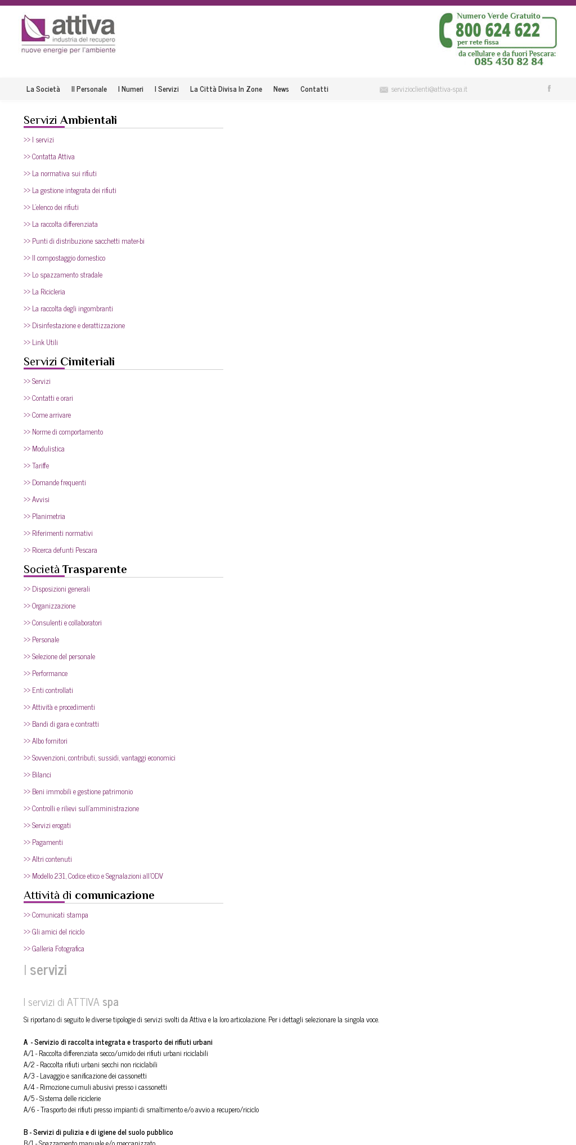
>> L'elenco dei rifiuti (51, 207)
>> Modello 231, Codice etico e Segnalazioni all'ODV (93, 876)
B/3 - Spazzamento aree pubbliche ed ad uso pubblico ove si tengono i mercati (301, 329)
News (281, 89)
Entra (507, 997)
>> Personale (41, 639)
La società (43, 89)
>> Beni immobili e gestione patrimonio (78, 791)
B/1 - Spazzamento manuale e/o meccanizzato (259, 306)
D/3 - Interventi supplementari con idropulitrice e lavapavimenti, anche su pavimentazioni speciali (331, 554)
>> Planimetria (44, 516)
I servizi (167, 89)
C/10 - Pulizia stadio (221, 475)
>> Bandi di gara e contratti (61, 724)
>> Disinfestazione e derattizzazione (74, 325)
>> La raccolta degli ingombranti (68, 308)
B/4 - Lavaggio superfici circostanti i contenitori (258, 340)
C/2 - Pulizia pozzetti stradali (234, 385)
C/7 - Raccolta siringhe (224, 442)
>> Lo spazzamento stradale (63, 274)
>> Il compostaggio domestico (64, 257)
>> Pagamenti (43, 842)
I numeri (130, 89)
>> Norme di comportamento (63, 431)
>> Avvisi (37, 499)
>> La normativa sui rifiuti (60, 173)
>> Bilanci (37, 774)
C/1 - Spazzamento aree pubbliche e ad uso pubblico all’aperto (278, 374)
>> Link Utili (41, 342)
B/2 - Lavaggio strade (223, 318)
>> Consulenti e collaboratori (63, 622)
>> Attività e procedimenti (59, 707)
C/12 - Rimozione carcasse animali (242, 498)
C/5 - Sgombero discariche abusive (241, 419)
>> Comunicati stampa (56, 914)
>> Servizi (37, 381)
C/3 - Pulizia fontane (222, 396)
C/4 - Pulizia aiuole (220, 408)
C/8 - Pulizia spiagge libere (231, 453)
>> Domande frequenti (55, 482)
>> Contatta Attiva (49, 156)
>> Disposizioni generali (57, 588)
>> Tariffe (36, 465)
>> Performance (46, 673)
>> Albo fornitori (46, 740)
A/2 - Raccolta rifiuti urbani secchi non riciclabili (260, 228)
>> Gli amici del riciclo (54, 931)
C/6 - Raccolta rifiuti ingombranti (239, 430)
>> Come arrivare (47, 415)
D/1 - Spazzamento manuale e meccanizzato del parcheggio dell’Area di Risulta (303, 532)
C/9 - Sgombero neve (222, 464)
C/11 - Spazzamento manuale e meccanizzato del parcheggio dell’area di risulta (303, 487)
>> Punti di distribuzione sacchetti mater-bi (84, 241)
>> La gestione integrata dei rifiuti (70, 190)
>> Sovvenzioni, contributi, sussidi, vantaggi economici (100, 757)
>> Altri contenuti (48, 859)
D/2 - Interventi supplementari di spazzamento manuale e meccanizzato (295, 543)
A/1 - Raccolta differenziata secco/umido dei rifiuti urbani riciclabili (285, 216)
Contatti (314, 89)
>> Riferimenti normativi (58, 533)
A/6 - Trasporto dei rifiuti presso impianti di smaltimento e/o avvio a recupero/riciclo (310, 273)
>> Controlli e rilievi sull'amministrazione (81, 808)
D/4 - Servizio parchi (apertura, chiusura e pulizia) (262, 565)
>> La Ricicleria (44, 291)
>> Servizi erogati (47, 825)
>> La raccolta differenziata (61, 224)
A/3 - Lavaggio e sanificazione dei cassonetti (254, 239)
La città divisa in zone (226, 89)
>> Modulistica (44, 448)
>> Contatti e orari (48, 398)
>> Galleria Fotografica (54, 948)
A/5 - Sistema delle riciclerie (231, 261)
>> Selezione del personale (59, 656)
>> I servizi (39, 139)
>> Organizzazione (49, 605)
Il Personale (89, 89)
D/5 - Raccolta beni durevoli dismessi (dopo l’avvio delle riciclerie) (282, 577)
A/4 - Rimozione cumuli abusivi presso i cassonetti (264, 250)
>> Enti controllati (48, 690)
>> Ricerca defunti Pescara (60, 550)
